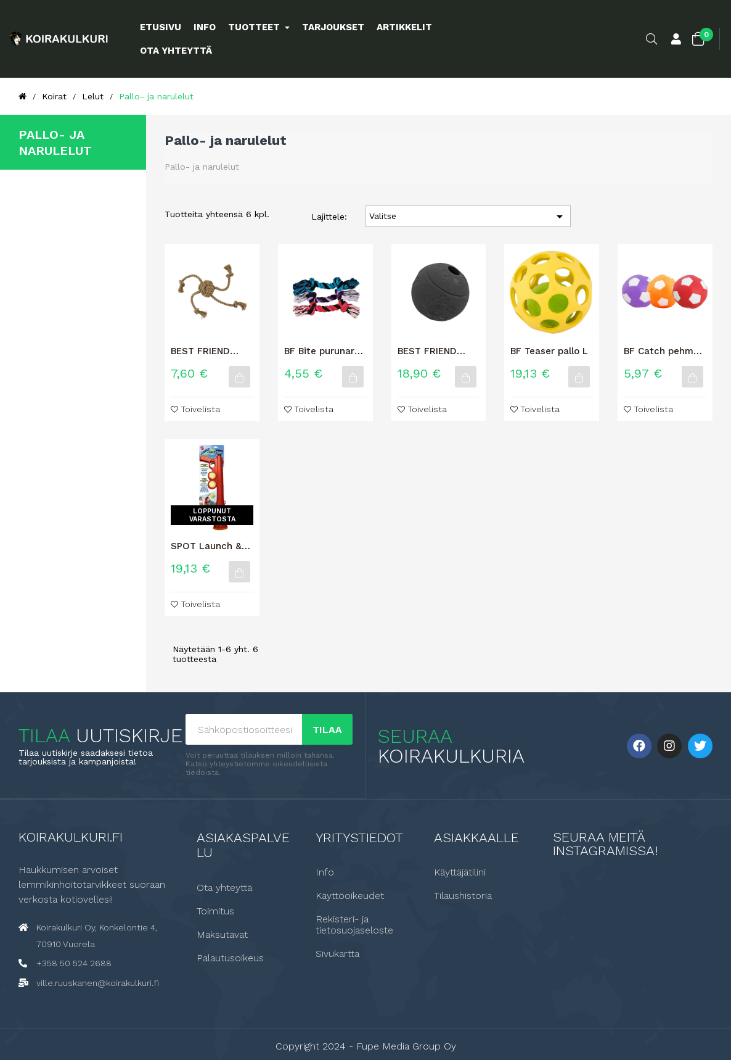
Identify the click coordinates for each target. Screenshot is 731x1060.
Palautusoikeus (230, 957)
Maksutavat (222, 934)
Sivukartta (337, 953)
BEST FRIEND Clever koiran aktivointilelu (427, 351)
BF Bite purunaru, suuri (323, 351)
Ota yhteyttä (224, 887)
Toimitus (215, 910)
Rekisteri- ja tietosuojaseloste (354, 924)
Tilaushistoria (463, 895)
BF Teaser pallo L (549, 351)
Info (325, 871)
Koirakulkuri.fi (70, 836)
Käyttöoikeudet (350, 895)
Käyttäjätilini (460, 871)
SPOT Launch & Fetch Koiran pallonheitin (206, 546)
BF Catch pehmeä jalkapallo (664, 351)
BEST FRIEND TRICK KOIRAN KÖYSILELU (203, 351)
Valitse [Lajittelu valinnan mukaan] (468, 216)
